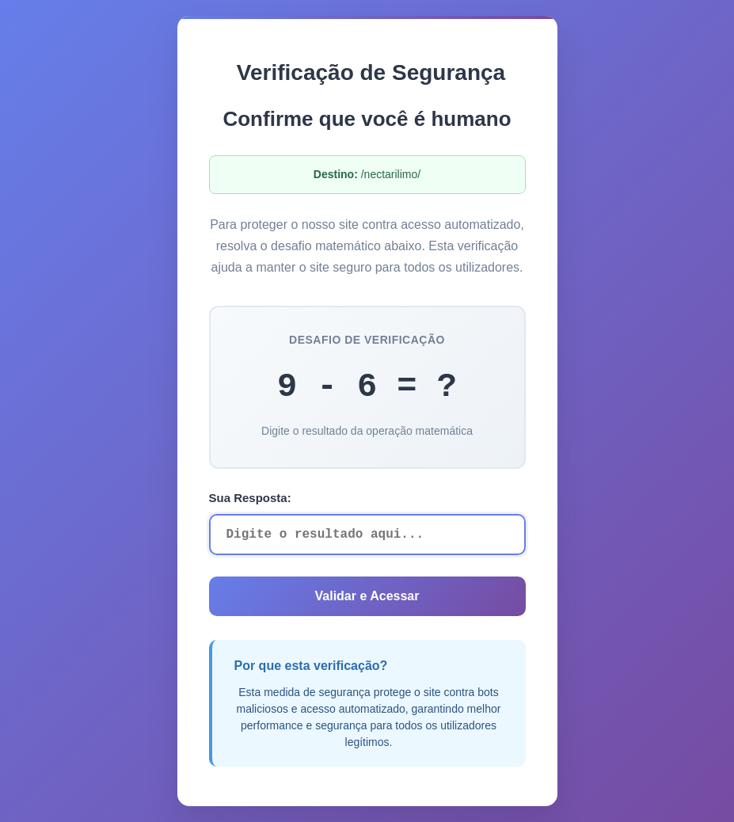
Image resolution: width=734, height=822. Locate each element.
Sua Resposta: (250, 497)
